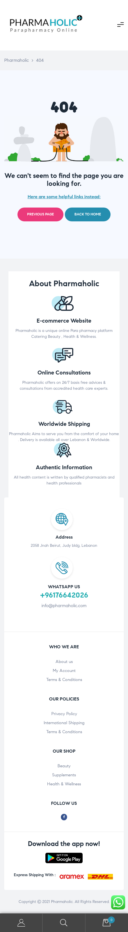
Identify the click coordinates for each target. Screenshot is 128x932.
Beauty (64, 765)
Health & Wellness (64, 783)
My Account (64, 670)
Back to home (87, 214)
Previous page (40, 214)
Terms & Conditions (64, 679)
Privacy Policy (64, 713)
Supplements (64, 774)
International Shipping (64, 722)
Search (64, 923)
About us (64, 661)
